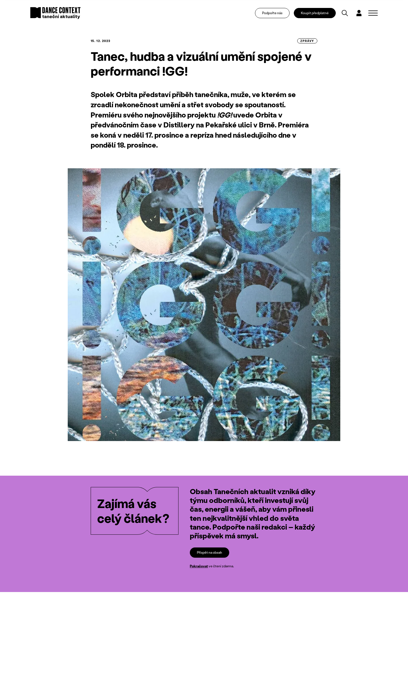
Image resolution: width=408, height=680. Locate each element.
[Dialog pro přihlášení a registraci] (359, 13)
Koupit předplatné (315, 13)
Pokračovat (199, 566)
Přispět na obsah (209, 552)
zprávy (307, 41)
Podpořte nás (272, 13)
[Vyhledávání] (345, 13)
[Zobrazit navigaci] (373, 13)
